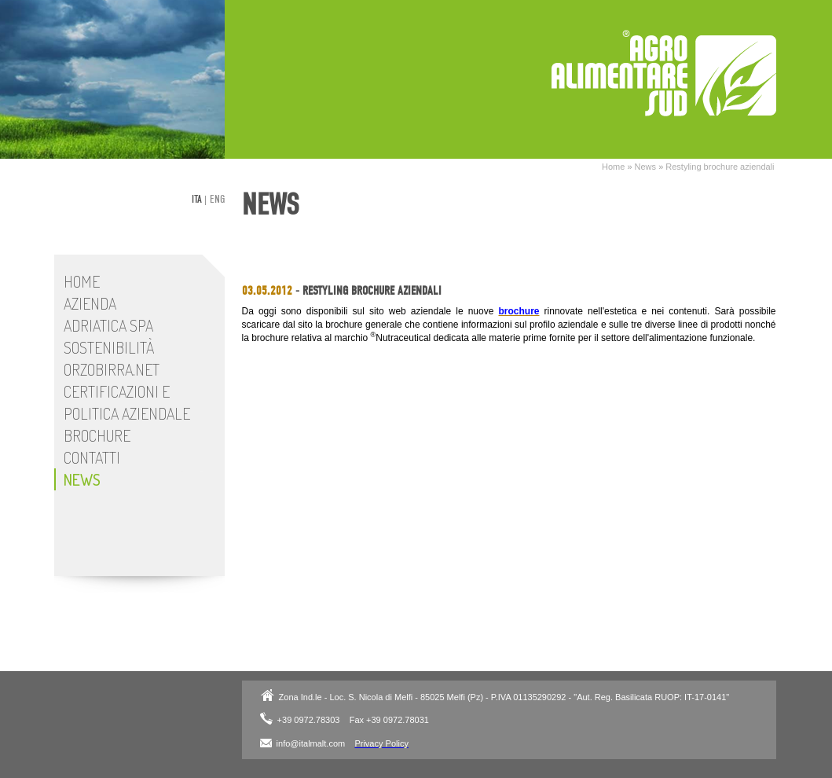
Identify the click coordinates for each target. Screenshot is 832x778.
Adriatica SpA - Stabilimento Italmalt (664, 73)
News (646, 166)
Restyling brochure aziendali (719, 166)
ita (197, 199)
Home (613, 166)
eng (217, 199)
